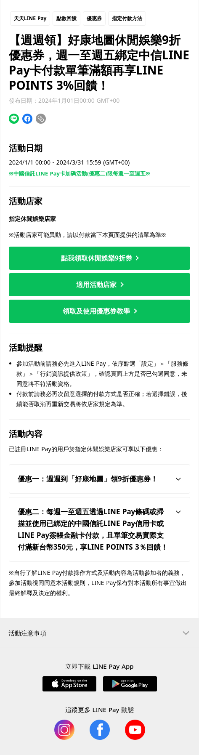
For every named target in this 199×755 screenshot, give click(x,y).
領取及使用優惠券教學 (100, 311)
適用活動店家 (99, 284)
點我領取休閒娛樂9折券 (100, 258)
